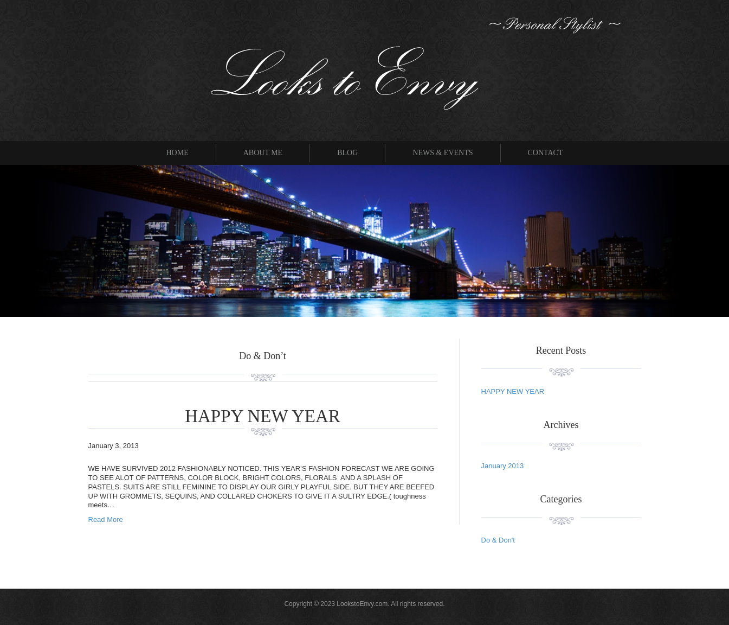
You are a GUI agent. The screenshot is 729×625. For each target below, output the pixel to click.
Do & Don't (498, 540)
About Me (262, 153)
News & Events (442, 153)
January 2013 (502, 466)
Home (177, 153)
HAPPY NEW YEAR (262, 416)
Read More (105, 519)
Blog (347, 153)
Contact (545, 153)
